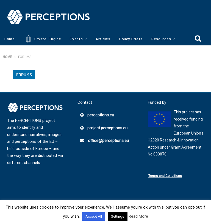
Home (9, 38)
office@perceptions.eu (108, 140)
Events (76, 38)
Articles (103, 38)
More (155, 38)
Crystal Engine (42, 39)
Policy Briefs (131, 38)
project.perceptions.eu (107, 127)
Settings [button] (117, 216)
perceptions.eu (100, 115)
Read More (138, 216)
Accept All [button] (93, 216)
